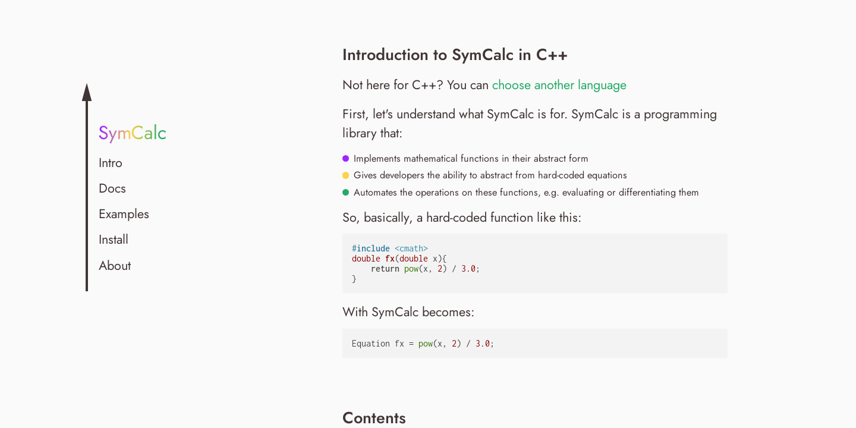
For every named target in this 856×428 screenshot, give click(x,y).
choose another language (559, 84)
